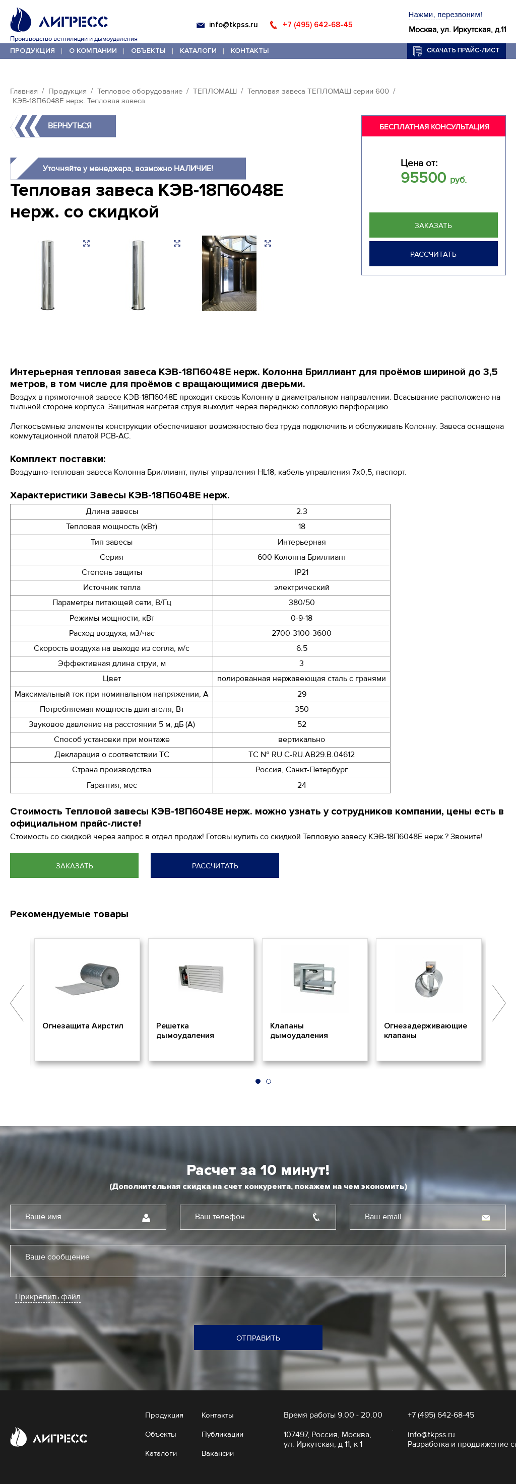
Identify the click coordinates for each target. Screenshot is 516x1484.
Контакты (250, 50)
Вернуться (70, 126)
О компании (93, 50)
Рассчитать (433, 254)
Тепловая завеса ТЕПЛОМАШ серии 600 (318, 91)
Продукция (32, 50)
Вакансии (218, 1453)
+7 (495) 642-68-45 (318, 24)
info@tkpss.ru (233, 24)
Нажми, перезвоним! (446, 14)
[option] (87, 999)
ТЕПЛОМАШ (215, 91)
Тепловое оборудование (139, 91)
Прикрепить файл (48, 1297)
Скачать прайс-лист (463, 50)
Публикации (222, 1434)
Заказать (433, 225)
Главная (24, 91)
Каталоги (198, 50)
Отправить (258, 1338)
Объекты (148, 50)
